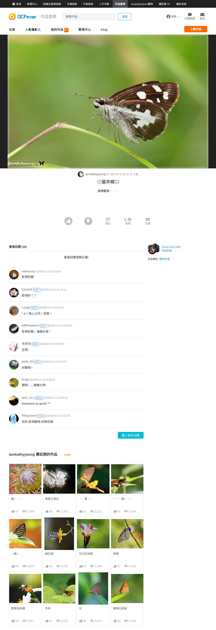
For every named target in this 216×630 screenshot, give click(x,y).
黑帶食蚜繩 (18, 608)
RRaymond (29, 415)
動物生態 (164, 259)
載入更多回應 (131, 435)
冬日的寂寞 (86, 553)
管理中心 (84, 29)
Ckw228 (27, 289)
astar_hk (27, 361)
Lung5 (26, 307)
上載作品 (195, 29)
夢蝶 (116, 553)
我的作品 (59, 30)
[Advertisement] (108, 206)
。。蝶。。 (86, 498)
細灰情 (49, 553)
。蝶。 (15, 553)
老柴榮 (26, 343)
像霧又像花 (52, 498)
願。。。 (16, 498)
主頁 (12, 29)
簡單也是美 (120, 579)
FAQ (104, 29)
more (67, 454)
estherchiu (29, 271)
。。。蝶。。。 (122, 498)
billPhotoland (30, 325)
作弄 (48, 608)
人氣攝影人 (33, 29)
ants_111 (28, 397)
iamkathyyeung (92, 174)
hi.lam (26, 379)
